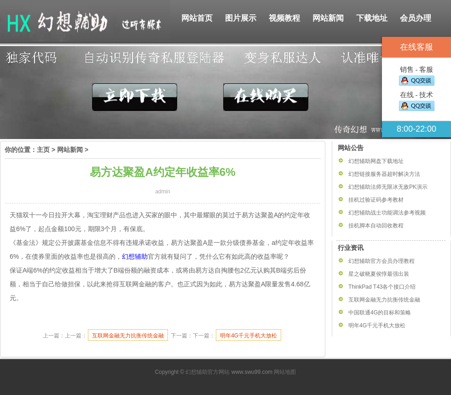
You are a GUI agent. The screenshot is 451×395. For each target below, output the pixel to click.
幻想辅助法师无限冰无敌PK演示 (388, 187)
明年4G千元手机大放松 (248, 335)
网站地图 (285, 372)
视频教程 (284, 18)
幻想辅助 (135, 256)
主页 (43, 149)
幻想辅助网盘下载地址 (376, 161)
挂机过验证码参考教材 (376, 200)
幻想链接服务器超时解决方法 (384, 174)
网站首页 (197, 18)
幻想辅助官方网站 (207, 372)
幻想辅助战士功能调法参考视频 (387, 212)
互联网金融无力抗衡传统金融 (128, 335)
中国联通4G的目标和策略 (379, 312)
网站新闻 (328, 18)
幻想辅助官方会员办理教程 (381, 261)
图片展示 (240, 18)
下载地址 (371, 18)
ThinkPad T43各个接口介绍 (382, 287)
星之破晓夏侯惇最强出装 (378, 274)
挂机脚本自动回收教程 (376, 225)
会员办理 (415, 18)
